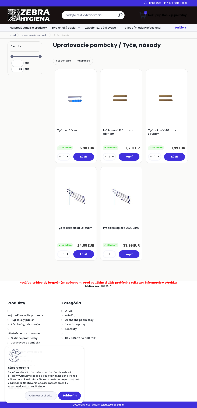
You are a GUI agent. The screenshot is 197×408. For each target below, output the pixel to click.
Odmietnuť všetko (40, 395)
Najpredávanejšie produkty (28, 28)
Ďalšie (179, 27)
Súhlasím (69, 395)
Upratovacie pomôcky (35, 35)
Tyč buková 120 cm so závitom (117, 132)
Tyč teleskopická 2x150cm (75, 228)
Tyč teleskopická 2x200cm (121, 228)
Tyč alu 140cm (67, 130)
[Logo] (29, 15)
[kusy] (64, 157)
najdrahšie (83, 60)
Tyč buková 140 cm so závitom (163, 132)
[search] (120, 16)
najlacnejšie (63, 60)
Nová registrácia (177, 3)
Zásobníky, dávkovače (100, 28)
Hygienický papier (64, 28)
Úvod (13, 35)
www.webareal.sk (112, 404)
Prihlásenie (154, 3)
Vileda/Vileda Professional (143, 28)
